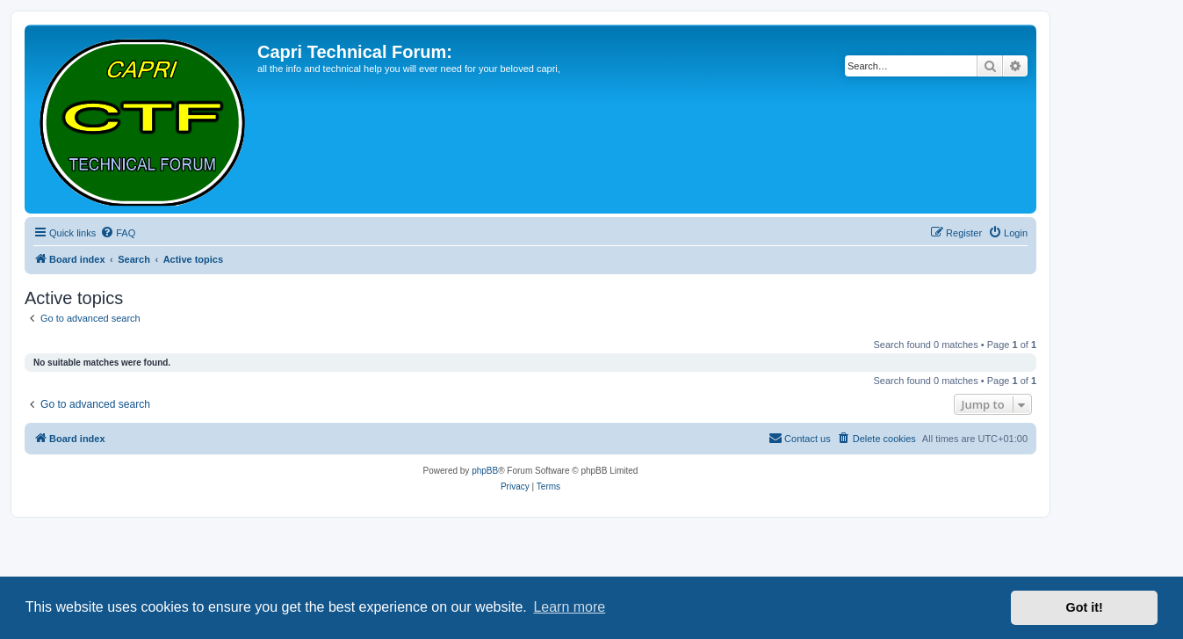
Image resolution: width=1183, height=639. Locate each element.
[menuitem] (117, 232)
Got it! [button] (1084, 607)
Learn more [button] (569, 606)
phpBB (485, 471)
